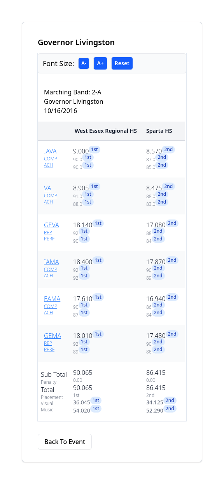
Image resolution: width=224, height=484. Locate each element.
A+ (100, 63)
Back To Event (64, 441)
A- (84, 63)
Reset (122, 63)
